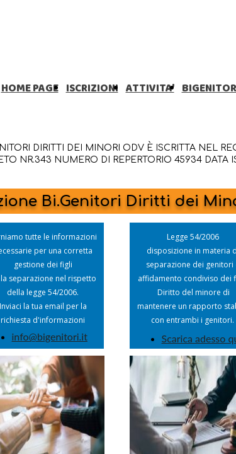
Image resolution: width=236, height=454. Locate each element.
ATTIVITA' (150, 88)
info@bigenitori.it (49, 336)
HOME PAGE (30, 88)
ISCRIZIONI (92, 88)
